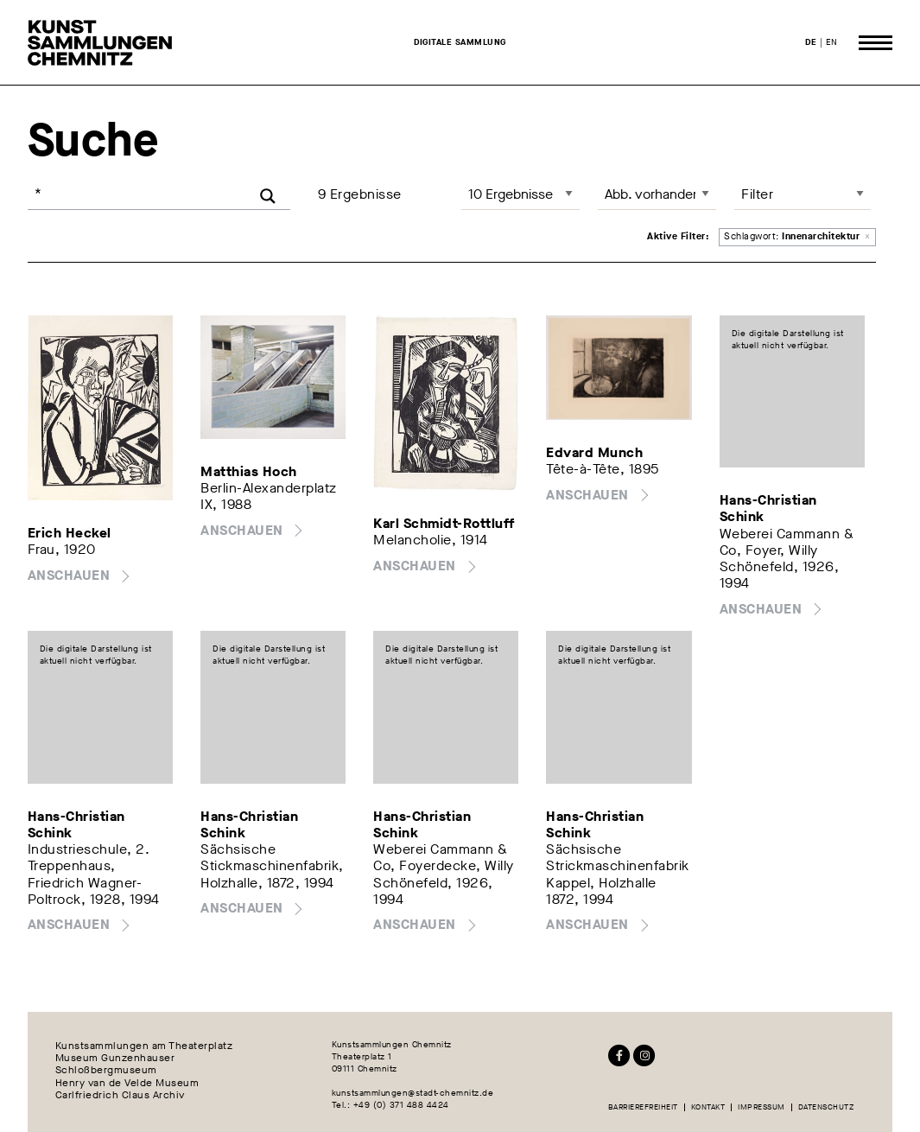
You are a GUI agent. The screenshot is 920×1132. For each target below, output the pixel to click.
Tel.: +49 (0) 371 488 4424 (390, 1104)
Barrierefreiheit (643, 1107)
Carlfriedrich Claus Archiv (120, 1095)
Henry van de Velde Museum (127, 1083)
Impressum (761, 1107)
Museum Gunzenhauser (115, 1058)
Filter (757, 194)
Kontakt (708, 1107)
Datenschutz (826, 1107)
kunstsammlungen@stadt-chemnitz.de (413, 1092)
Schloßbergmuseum (106, 1070)
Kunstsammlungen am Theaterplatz (144, 1045)
